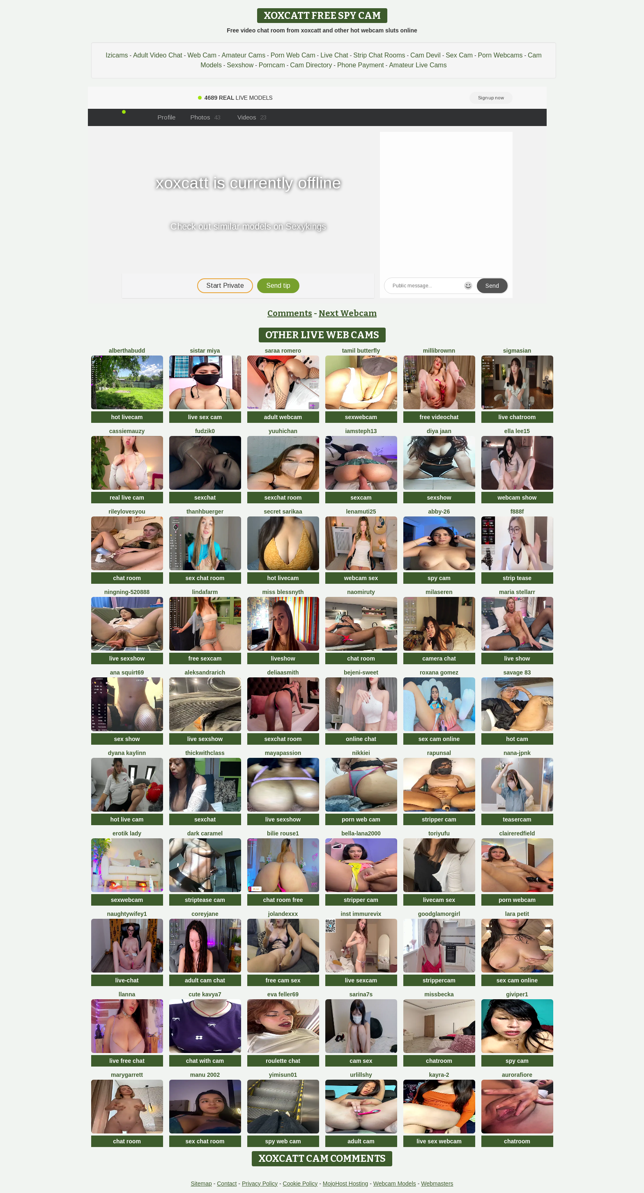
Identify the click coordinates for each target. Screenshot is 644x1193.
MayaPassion (283, 753)
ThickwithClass (205, 753)
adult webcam (283, 417)
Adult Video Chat (157, 55)
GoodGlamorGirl (439, 914)
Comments (289, 313)
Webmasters (437, 1183)
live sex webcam (439, 1141)
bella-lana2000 (361, 833)
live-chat (127, 980)
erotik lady (127, 833)
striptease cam (205, 900)
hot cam (517, 739)
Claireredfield (517, 833)
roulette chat (283, 1061)
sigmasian (517, 350)
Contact (227, 1183)
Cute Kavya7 (205, 994)
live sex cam (205, 417)
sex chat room (205, 578)
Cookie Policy (300, 1183)
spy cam (439, 578)
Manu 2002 (205, 1074)
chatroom (439, 1061)
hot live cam (127, 819)
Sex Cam (459, 55)
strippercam (439, 980)
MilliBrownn (439, 350)
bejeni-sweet (361, 672)
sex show (127, 739)
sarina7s (361, 994)
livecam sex (439, 900)
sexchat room (282, 497)
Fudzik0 (205, 431)
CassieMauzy (127, 431)
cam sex (361, 1061)
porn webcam (517, 900)
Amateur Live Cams (418, 65)
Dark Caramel (205, 833)
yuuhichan (283, 431)
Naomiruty (361, 592)
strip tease (517, 578)
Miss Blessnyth (283, 592)
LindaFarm (205, 592)
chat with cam (205, 1061)
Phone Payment (360, 65)
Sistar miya (205, 350)
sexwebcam (361, 417)
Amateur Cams (243, 55)
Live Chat (334, 55)
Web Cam (201, 55)
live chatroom (517, 417)
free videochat (439, 417)
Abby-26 (439, 511)
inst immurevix (361, 914)
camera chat (439, 658)
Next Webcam (348, 313)
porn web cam (361, 819)
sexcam (360, 497)
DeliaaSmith (283, 672)
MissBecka (439, 994)
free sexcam (205, 658)
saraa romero (283, 350)
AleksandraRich (205, 672)
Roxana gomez (439, 672)
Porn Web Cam (293, 55)
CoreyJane (204, 914)
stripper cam (439, 819)
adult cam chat (205, 980)
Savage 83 (517, 672)
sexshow (439, 497)
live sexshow (127, 658)
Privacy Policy (260, 1183)
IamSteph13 (361, 431)
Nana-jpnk (517, 753)
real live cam (127, 497)
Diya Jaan (439, 431)
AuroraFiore (517, 1074)
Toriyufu (439, 833)
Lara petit (517, 914)
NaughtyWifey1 (127, 914)
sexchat (205, 497)
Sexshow (240, 65)
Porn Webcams (500, 55)
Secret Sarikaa (283, 511)
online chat (361, 739)
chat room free (283, 900)
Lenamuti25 (361, 511)
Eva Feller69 (283, 994)
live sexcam (361, 980)
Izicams (117, 55)
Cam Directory (311, 65)
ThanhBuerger (204, 511)
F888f (517, 511)
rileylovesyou (126, 511)
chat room (127, 578)
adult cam (360, 1141)
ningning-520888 (127, 592)
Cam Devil (425, 55)
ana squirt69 (127, 672)
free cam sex (283, 980)
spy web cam (283, 1141)
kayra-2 (439, 1074)
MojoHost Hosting (345, 1183)
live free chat (127, 1061)
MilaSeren (439, 592)
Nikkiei (361, 753)
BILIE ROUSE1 (283, 833)
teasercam (517, 819)
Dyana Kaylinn (127, 753)
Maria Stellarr (517, 592)
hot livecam (127, 417)
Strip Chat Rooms (379, 55)
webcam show (517, 497)
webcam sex (361, 578)
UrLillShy (361, 1074)
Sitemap (201, 1183)
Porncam (272, 65)
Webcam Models (394, 1183)
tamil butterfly (361, 350)
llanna (127, 994)
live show (517, 658)
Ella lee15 (517, 431)
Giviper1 (517, 994)
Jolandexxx (283, 914)
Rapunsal (439, 753)
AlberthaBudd (127, 350)
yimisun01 (283, 1074)
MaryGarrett (127, 1074)
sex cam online (439, 739)
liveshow (283, 658)
